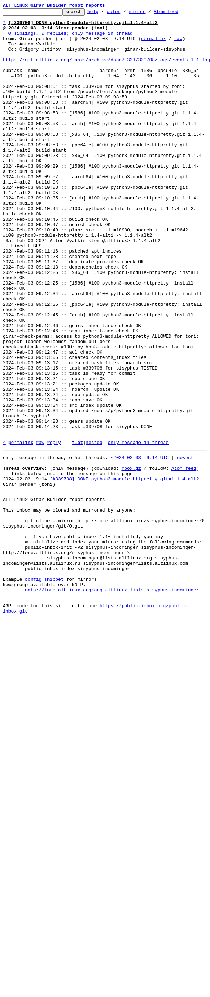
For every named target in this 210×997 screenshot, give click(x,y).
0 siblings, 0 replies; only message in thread (70, 38)
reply (54, 529)
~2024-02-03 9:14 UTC (139, 545)
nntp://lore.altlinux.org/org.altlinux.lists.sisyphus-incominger (112, 702)
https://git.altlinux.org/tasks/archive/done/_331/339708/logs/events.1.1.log (106, 70)
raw (178, 44)
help (103, 13)
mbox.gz (131, 558)
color (124, 13)
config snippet (44, 689)
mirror (148, 13)
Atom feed (177, 13)
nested (94, 529)
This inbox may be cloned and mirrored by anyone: (69, 606)
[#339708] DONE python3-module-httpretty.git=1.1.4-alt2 (124, 571)
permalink (153, 44)
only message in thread (138, 529)
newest (185, 545)
